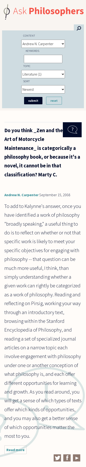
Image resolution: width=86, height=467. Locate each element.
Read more (16, 450)
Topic (27, 66)
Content (29, 35)
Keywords (32, 51)
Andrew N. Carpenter (21, 195)
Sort (26, 81)
